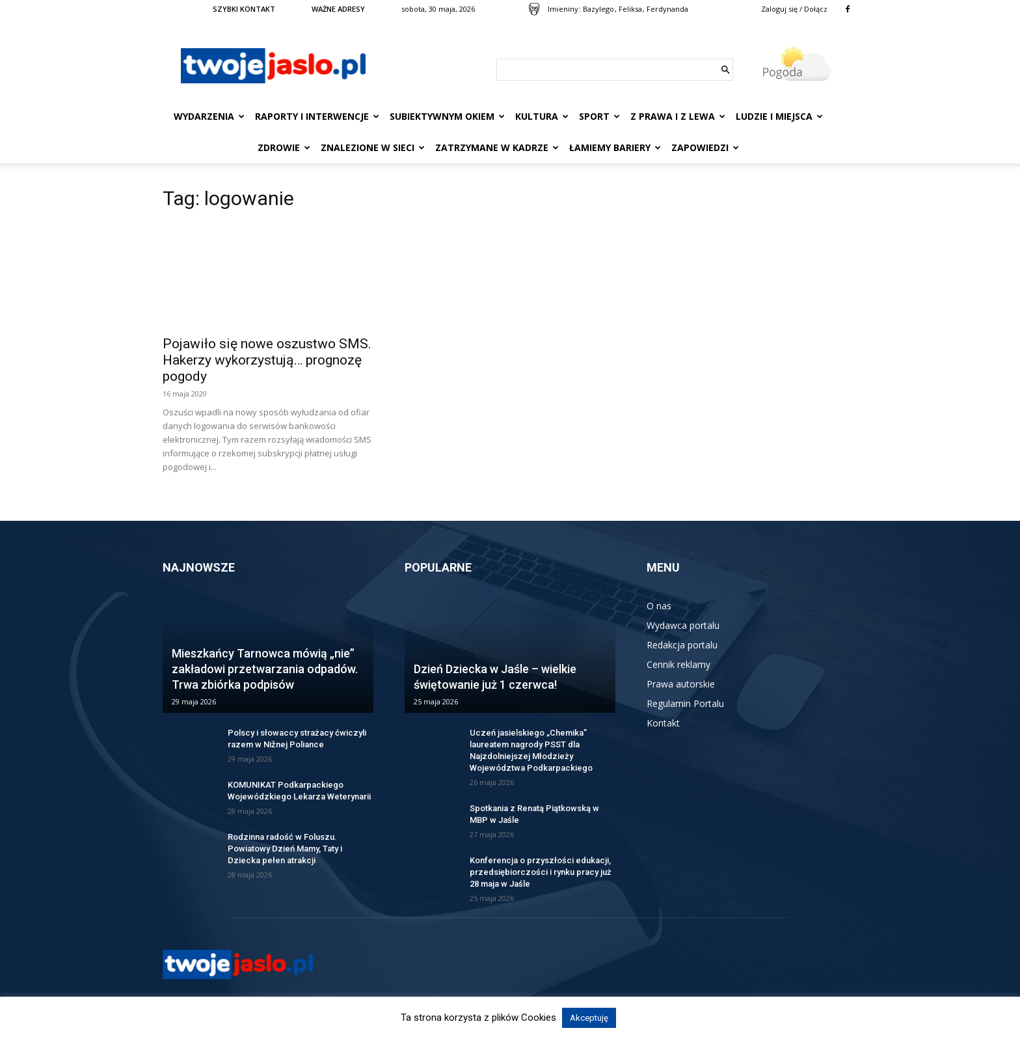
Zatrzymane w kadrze (497, 147)
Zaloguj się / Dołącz (794, 9)
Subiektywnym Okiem (447, 116)
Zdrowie (284, 147)
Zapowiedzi (705, 147)
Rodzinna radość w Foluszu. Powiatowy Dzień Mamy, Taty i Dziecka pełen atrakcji (285, 848)
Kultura (542, 116)
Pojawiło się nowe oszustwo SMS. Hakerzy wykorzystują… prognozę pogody (267, 360)
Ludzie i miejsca (779, 116)
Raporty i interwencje (317, 116)
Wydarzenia (209, 116)
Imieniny (563, 9)
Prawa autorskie (681, 684)
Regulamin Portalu (685, 703)
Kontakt (663, 723)
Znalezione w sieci (373, 147)
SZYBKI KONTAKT (244, 9)
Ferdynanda (667, 9)
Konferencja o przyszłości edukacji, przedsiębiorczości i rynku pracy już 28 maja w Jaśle (540, 872)
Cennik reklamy (678, 664)
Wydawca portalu (683, 625)
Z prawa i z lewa (677, 116)
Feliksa (630, 9)
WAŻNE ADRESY (338, 9)
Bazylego (598, 9)
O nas (659, 606)
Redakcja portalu (682, 645)
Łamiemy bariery (615, 147)
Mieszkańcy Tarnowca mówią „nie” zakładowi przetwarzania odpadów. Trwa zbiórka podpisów (265, 668)
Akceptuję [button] (589, 1018)
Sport (599, 116)
